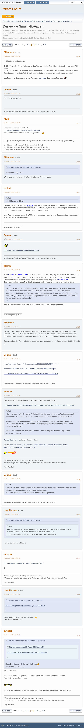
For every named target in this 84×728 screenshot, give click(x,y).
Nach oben (6, 711)
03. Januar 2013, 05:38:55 (12, 270)
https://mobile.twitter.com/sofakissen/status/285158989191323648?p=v (31, 364)
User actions (76, 45)
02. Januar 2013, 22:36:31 (12, 192)
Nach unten (7, 45)
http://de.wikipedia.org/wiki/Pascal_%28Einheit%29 (23, 563)
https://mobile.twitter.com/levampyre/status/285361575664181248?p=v (31, 373)
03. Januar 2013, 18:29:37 (12, 326)
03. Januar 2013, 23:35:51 (12, 635)
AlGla (6, 119)
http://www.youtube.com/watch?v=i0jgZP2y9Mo (22, 130)
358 (44, 45)
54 (29, 45)
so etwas (42, 78)
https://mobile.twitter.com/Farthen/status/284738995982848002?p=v (30, 369)
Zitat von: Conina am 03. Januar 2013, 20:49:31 (24, 520)
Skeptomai (9, 322)
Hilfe (59, 725)
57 (39, 45)
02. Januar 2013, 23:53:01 (14, 239)
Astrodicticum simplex (12, 440)
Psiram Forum (11, 9)
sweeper (8, 391)
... (25, 45)
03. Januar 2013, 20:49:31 (12, 479)
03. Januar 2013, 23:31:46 (12, 594)
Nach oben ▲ (78, 725)
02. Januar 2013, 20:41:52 (12, 161)
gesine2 (8, 188)
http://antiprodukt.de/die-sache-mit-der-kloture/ (21, 250)
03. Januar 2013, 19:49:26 (12, 395)
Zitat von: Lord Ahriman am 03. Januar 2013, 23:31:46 (27, 641)
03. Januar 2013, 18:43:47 (12, 359)
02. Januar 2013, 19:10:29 (12, 56)
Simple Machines (23, 725)
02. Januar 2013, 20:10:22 (12, 123)
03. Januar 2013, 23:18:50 (12, 558)
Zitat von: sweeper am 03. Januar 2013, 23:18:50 (25, 600)
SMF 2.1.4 (4, 725)
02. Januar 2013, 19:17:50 (12, 93)
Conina (7, 89)
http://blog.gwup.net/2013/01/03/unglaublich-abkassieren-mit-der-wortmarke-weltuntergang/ (39, 405)
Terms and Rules (67, 725)
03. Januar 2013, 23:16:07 (12, 514)
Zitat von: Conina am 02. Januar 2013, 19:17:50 (24, 167)
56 (36, 45)
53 (27, 45)
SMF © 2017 (13, 725)
